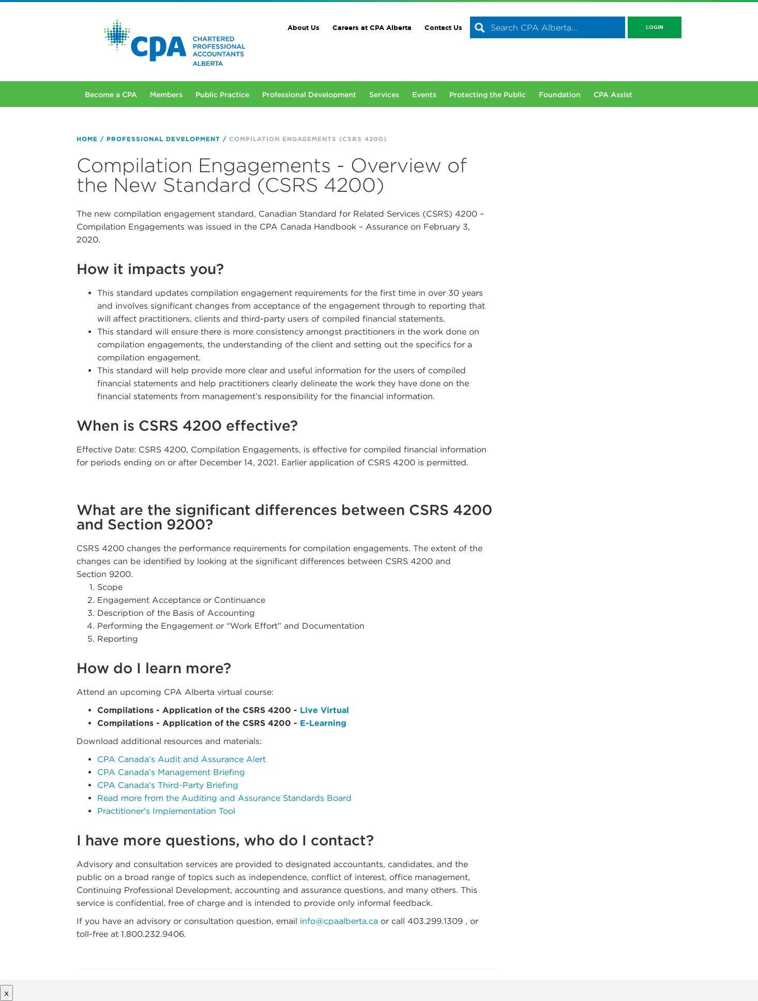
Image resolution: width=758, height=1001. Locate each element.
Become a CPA (111, 94)
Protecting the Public (487, 94)
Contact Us (443, 27)
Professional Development (309, 94)
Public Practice (222, 94)
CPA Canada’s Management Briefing (171, 772)
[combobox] (547, 27)
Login (654, 27)
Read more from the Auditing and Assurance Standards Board (224, 798)
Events (424, 94)
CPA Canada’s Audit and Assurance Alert (181, 759)
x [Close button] (6, 993)
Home (87, 139)
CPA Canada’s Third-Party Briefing (167, 785)
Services (384, 94)
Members (166, 94)
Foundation (560, 94)
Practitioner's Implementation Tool (166, 811)
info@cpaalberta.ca (339, 921)
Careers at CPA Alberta (372, 27)
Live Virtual (324, 710)
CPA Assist (613, 94)
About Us (303, 27)
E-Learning (323, 723)
